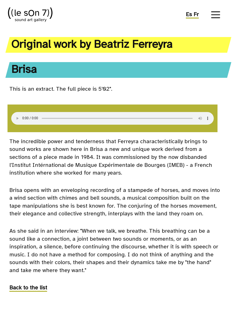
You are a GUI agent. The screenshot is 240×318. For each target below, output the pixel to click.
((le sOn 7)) (36, 14)
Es (190, 15)
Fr (196, 15)
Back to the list (28, 288)
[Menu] (215, 14)
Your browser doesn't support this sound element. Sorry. (113, 118)
